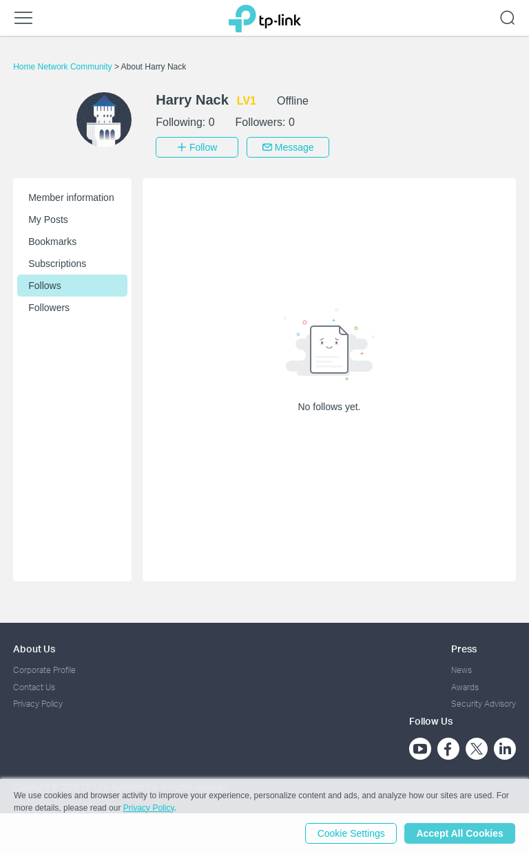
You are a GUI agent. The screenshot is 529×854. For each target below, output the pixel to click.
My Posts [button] (48, 219)
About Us (34, 648)
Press (464, 648)
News (461, 670)
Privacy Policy (38, 703)
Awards (465, 686)
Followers (49, 307)
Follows (44, 285)
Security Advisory (483, 703)
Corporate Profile (44, 670)
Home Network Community (63, 67)
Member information (71, 197)
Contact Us (34, 686)
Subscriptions (57, 263)
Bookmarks (52, 241)
